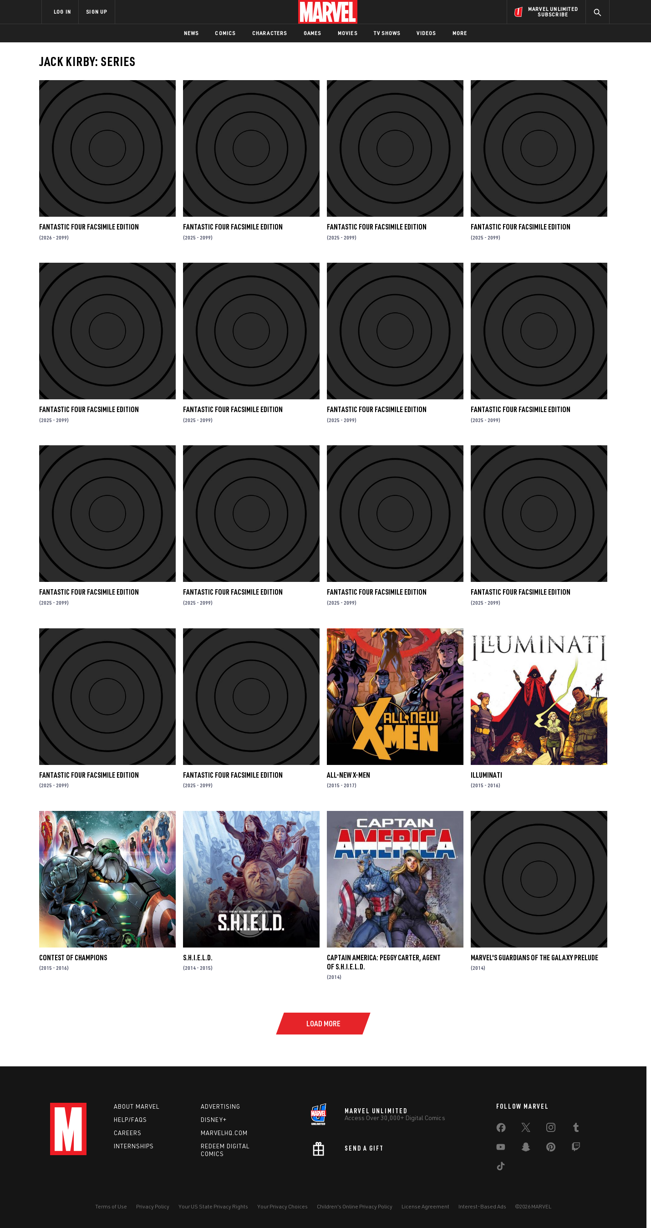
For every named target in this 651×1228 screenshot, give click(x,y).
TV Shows (387, 33)
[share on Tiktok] (500, 1167)
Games (312, 33)
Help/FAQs (130, 1119)
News (191, 33)
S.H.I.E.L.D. (198, 957)
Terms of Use (111, 1206)
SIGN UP (96, 11)
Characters (269, 33)
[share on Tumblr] (575, 1129)
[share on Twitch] (575, 1148)
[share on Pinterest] (550, 1148)
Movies (347, 33)
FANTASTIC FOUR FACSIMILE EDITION (89, 226)
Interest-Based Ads (482, 1206)
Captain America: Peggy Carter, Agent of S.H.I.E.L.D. (384, 962)
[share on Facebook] (501, 1129)
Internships (134, 1146)
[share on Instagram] (550, 1129)
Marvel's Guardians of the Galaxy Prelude (534, 957)
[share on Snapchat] (525, 1148)
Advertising (220, 1106)
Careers (128, 1132)
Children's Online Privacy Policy (354, 1206)
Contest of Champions (73, 957)
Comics (225, 33)
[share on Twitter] (525, 1129)
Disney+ (214, 1119)
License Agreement (425, 1206)
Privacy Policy (152, 1206)
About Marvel (136, 1106)
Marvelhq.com (224, 1132)
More (460, 33)
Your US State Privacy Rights (213, 1206)
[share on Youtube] (500, 1148)
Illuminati (486, 775)
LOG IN (62, 11)
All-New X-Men (348, 775)
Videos (426, 33)
